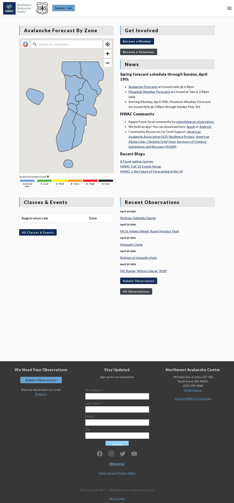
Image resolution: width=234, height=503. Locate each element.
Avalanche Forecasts (143, 87)
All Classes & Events (38, 232)
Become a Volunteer (138, 52)
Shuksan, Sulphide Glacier (138, 218)
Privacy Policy (127, 473)
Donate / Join (63, 8)
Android (205, 127)
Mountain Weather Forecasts (149, 92)
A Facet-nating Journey (136, 161)
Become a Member (137, 41)
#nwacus (41, 394)
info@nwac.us (193, 390)
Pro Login (117, 498)
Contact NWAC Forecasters (193, 398)
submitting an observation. (195, 122)
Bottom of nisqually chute (138, 258)
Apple (191, 127)
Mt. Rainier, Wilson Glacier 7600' (143, 271)
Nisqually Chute (131, 244)
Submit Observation (138, 281)
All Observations (136, 291)
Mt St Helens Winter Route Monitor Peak (149, 231)
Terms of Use (107, 473)
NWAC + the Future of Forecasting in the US (151, 171)
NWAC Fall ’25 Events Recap (140, 166)
